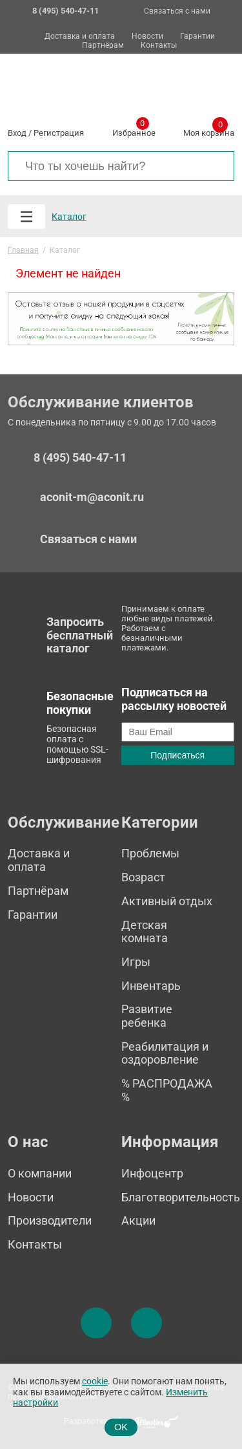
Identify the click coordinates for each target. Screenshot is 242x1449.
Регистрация (59, 133)
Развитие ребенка (146, 1015)
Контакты (159, 45)
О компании (40, 1173)
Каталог (69, 216)
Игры (135, 962)
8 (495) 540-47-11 (80, 457)
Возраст (143, 877)
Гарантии (197, 36)
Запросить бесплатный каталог (79, 635)
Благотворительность (180, 1197)
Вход (17, 133)
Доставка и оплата (80, 36)
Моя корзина (208, 130)
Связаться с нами (177, 11)
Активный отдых (166, 901)
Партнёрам (103, 45)
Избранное (134, 130)
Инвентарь (151, 986)
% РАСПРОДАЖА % (166, 1090)
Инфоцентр (152, 1173)
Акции (138, 1220)
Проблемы (150, 853)
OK (121, 1427)
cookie (95, 1381)
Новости (147, 36)
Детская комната (144, 931)
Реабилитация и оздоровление (164, 1053)
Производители (50, 1220)
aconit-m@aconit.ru (92, 497)
